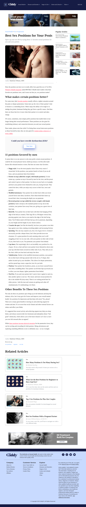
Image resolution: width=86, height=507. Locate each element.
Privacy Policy (26, 469)
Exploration (21, 31)
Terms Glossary (10, 469)
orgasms (15, 344)
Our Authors (9, 471)
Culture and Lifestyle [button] (56, 4)
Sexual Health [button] (21, 4)
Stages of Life (43, 469)
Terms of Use (65, 464)
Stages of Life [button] (45, 4)
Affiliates (8, 473)
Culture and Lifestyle (44, 471)
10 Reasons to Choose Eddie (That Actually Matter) (61, 55)
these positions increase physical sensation (22, 323)
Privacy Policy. (75, 464)
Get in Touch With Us (28, 465)
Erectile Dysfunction (59, 44)
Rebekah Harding (32, 365)
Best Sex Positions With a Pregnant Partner (41, 416)
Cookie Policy (26, 471)
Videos (41, 473)
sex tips (21, 344)
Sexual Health (9, 31)
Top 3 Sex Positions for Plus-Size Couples (40, 399)
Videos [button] (65, 4)
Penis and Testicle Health (60, 34)
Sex (15, 31)
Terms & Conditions (28, 467)
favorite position (23, 101)
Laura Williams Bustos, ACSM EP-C (37, 419)
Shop (40, 475)
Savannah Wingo (32, 401)
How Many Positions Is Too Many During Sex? (43, 362)
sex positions (8, 344)
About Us (8, 465)
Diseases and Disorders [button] (33, 4)
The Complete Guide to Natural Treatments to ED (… (62, 47)
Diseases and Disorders (45, 467)
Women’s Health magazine (13, 90)
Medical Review (10, 467)
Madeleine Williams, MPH (17, 80)
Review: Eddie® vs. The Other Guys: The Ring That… (61, 72)
